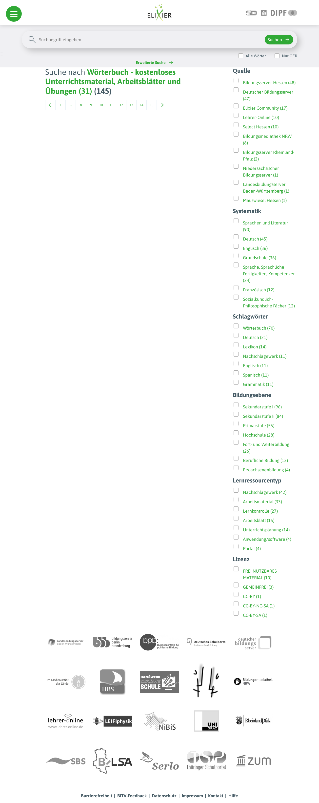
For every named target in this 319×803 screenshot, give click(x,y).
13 (131, 105)
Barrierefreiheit (96, 795)
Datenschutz (164, 795)
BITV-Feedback (132, 795)
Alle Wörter (256, 56)
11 (111, 105)
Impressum (192, 795)
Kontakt (215, 795)
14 (141, 105)
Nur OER (289, 56)
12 (121, 105)
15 (151, 105)
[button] (14, 14)
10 (101, 105)
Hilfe (233, 795)
